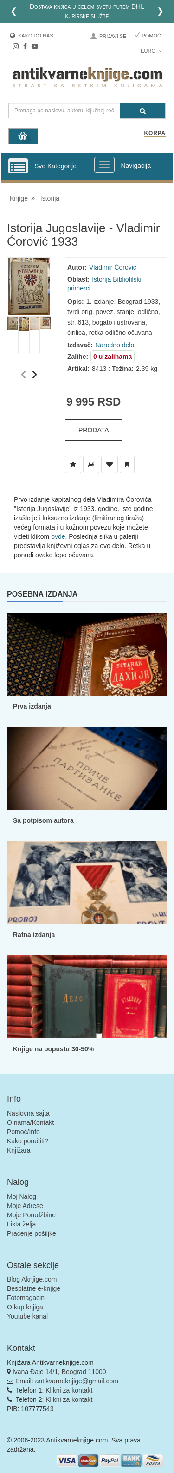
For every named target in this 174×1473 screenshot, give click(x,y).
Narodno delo (114, 345)
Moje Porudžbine (31, 1215)
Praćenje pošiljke (31, 1233)
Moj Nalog (21, 1196)
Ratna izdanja (34, 934)
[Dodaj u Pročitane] (127, 464)
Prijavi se (112, 36)
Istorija (49, 198)
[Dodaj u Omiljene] (109, 464)
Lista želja (21, 1224)
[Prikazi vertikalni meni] (18, 166)
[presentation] (23, 373)
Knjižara (19, 1150)
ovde (58, 536)
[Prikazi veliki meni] (104, 165)
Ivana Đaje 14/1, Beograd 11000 (59, 1371)
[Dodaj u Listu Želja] (73, 464)
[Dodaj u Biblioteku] (91, 464)
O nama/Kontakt (30, 1122)
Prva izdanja (32, 706)
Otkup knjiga (25, 1307)
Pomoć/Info (23, 1131)
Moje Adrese (25, 1205)
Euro (151, 51)
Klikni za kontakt (68, 1390)
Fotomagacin (26, 1297)
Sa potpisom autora (43, 820)
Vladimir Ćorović (112, 267)
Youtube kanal (27, 1316)
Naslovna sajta (28, 1113)
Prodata (93, 430)
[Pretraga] (143, 111)
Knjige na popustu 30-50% (53, 1049)
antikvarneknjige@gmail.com (76, 1381)
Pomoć (151, 35)
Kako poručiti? (27, 1141)
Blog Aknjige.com (32, 1279)
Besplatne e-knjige (33, 1288)
